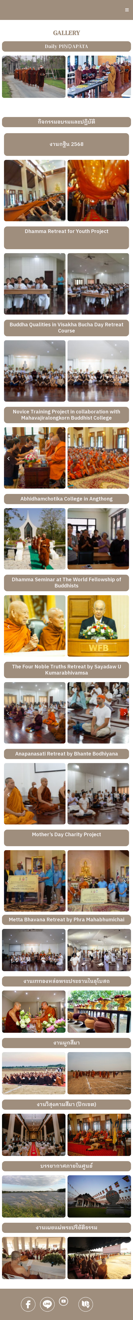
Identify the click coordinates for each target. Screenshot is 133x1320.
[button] (8, 191)
